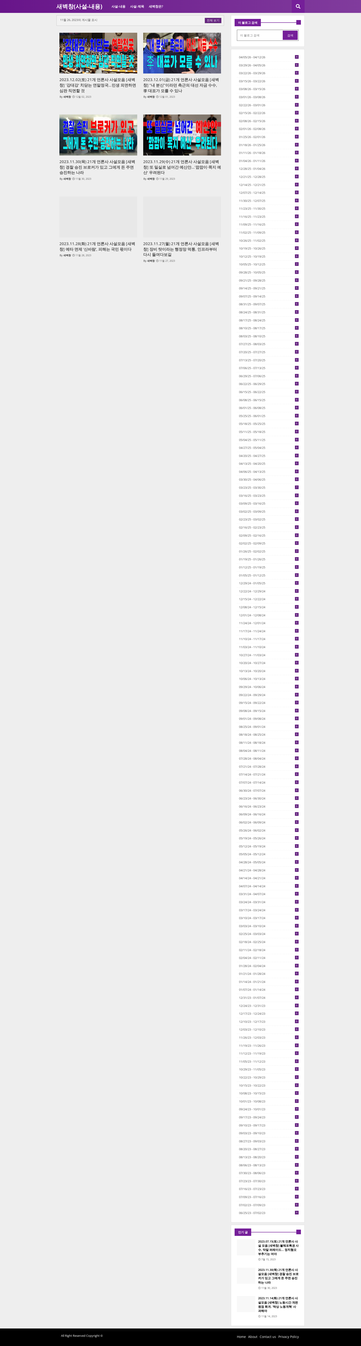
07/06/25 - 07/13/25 (269, 368)
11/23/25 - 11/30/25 (269, 208)
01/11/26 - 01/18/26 (269, 153)
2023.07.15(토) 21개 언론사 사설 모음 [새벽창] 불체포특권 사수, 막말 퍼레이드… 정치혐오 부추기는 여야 (278, 1247)
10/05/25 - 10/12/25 (269, 264)
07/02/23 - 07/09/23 (269, 1205)
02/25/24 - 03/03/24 (269, 934)
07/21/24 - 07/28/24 (269, 766)
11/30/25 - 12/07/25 (269, 201)
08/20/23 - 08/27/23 (269, 1149)
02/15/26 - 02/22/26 (269, 113)
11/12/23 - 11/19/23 (269, 1053)
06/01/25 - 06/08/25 (269, 408)
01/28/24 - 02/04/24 (269, 966)
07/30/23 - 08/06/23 (269, 1173)
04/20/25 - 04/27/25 (269, 456)
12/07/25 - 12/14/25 (269, 193)
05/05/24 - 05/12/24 (269, 854)
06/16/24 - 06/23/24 (269, 806)
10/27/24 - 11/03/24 (269, 655)
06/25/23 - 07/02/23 (269, 1213)
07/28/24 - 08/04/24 (269, 758)
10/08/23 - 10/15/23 (269, 1093)
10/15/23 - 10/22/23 (269, 1085)
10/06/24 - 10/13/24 (269, 679)
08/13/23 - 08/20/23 (269, 1157)
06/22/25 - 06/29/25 (269, 384)
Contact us (268, 1336)
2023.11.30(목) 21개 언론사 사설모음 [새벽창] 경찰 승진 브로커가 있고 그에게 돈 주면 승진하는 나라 (278, 1276)
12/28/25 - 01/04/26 (269, 169)
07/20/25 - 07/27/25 (269, 352)
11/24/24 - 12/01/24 (269, 623)
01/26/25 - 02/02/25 (269, 551)
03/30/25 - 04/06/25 (269, 479)
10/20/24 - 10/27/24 (269, 663)
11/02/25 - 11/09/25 (269, 232)
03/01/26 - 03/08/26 (269, 97)
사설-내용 (118, 6)
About (252, 1336)
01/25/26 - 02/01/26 (269, 137)
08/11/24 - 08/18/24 (269, 743)
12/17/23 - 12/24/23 (269, 1013)
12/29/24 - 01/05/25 (269, 583)
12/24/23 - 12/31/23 (269, 1006)
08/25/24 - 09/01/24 (269, 727)
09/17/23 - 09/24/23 (269, 1117)
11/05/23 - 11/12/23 (269, 1061)
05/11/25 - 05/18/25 (269, 432)
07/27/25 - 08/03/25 (269, 344)
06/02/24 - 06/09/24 (269, 822)
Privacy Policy (288, 1336)
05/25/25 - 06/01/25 (269, 416)
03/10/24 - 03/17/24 (269, 918)
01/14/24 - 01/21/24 (269, 982)
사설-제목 (137, 6)
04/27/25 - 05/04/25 (269, 448)
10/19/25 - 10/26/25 (269, 248)
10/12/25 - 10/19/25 (269, 256)
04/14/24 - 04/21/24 (269, 878)
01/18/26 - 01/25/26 (269, 145)
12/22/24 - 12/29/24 (269, 591)
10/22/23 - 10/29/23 (269, 1077)
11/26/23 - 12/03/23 (269, 1037)
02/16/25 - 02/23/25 (269, 527)
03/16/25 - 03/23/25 (269, 496)
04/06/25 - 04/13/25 (269, 472)
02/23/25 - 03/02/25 (269, 519)
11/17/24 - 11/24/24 (269, 631)
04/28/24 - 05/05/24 (269, 862)
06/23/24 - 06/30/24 (269, 798)
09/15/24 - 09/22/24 (269, 703)
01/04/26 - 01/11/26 (269, 161)
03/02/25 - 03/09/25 (269, 511)
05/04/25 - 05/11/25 (269, 440)
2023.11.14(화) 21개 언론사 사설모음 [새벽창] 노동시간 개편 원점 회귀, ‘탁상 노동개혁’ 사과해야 (278, 1304)
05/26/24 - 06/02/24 (269, 830)
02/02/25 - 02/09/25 (269, 543)
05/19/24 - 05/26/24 (269, 838)
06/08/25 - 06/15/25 (269, 400)
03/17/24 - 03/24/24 (269, 910)
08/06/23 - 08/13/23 (269, 1165)
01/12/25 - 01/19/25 (269, 567)
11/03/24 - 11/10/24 (269, 647)
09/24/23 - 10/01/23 (269, 1109)
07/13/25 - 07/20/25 (269, 360)
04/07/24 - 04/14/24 (269, 886)
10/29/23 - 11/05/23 (269, 1069)
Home (241, 1336)
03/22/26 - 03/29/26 (269, 73)
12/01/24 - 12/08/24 (269, 615)
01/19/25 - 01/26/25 (269, 559)
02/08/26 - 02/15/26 (269, 121)
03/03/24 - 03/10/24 (269, 926)
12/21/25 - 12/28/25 (269, 177)
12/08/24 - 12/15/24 (269, 607)
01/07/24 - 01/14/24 (269, 989)
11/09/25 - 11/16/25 (269, 224)
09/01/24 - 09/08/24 (269, 719)
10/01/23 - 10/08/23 (269, 1101)
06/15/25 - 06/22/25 (269, 392)
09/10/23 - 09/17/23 (269, 1125)
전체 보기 (213, 20)
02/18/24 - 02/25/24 (269, 942)
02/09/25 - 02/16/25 (269, 535)
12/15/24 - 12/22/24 (269, 599)
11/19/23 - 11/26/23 (269, 1045)
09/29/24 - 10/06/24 (269, 687)
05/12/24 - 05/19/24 (269, 846)
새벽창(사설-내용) (79, 6)
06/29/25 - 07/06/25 (269, 376)
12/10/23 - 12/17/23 (269, 1022)
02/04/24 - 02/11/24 (269, 958)
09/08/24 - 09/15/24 (269, 711)
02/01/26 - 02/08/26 (269, 129)
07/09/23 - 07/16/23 (269, 1197)
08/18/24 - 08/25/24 (269, 734)
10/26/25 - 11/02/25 (269, 240)
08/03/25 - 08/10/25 (269, 336)
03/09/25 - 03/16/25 (269, 503)
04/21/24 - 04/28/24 (269, 870)
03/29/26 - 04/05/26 (269, 65)
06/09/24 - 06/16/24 (269, 814)
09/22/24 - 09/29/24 (269, 695)
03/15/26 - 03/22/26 (269, 81)
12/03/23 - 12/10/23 (269, 1029)
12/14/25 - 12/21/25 (269, 185)
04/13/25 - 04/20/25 (269, 463)
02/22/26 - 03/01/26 (269, 105)
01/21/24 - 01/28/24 (269, 974)
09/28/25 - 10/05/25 (269, 272)
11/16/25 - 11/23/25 (269, 217)
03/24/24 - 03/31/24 (269, 902)
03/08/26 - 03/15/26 (269, 89)
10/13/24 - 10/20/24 (269, 671)
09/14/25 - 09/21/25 (269, 288)
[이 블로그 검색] (260, 35)
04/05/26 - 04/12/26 (269, 57)
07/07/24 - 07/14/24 (269, 782)
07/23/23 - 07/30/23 (269, 1181)
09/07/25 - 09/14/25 (269, 296)
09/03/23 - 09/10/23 (269, 1133)
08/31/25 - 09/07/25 (269, 304)
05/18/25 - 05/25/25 (269, 424)
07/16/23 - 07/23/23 (269, 1189)
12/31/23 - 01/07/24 (269, 998)
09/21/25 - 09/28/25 (269, 280)
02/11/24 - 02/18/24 (269, 950)
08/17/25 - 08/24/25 (269, 320)
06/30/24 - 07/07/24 (269, 790)
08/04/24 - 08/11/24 (269, 751)
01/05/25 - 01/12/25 (269, 575)
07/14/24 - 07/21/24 (269, 774)
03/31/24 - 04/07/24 (269, 894)
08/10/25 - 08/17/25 (269, 328)
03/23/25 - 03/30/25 (269, 487)
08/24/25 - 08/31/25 (269, 312)
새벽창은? (156, 6)
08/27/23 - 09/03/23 (269, 1141)
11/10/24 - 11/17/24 (269, 639)
